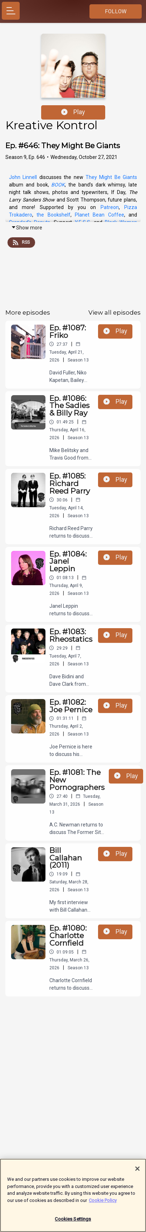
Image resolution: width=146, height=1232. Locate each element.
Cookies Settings (73, 1223)
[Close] (137, 1173)
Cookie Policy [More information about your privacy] (103, 1204)
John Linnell (23, 177)
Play (73, 112)
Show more (26, 228)
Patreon (110, 207)
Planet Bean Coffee (99, 215)
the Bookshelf (53, 215)
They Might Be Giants (111, 177)
